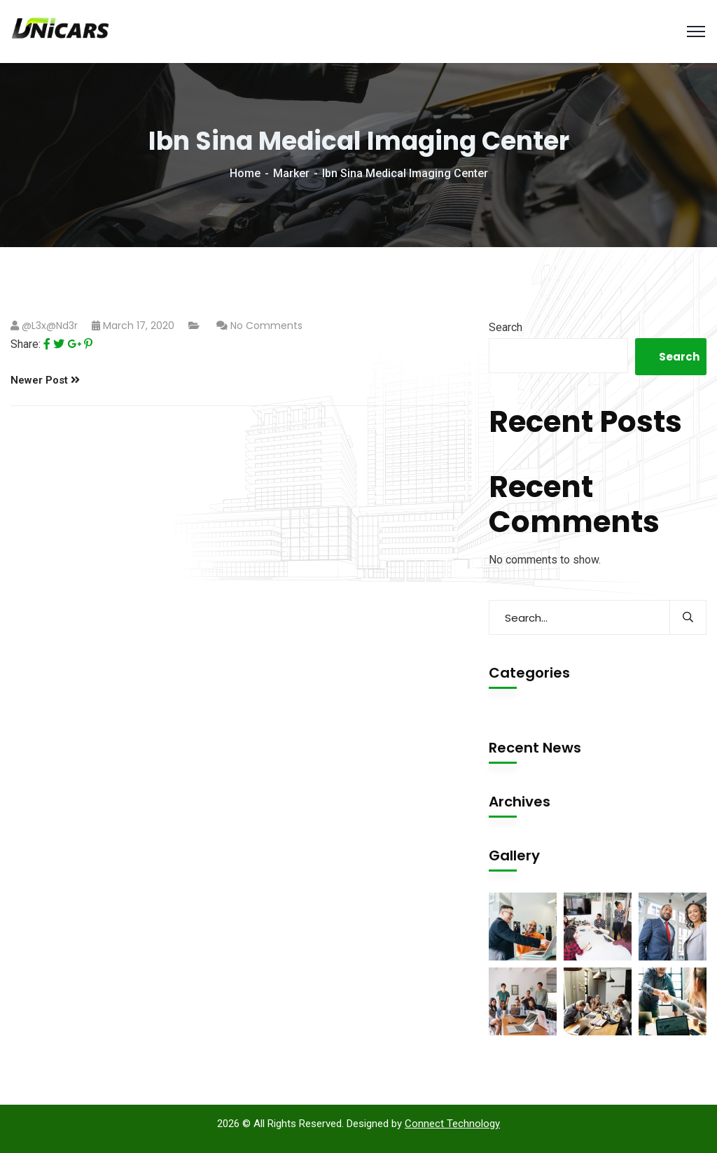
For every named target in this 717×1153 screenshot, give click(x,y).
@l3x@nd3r (50, 326)
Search (505, 327)
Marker (291, 173)
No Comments (266, 326)
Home (245, 173)
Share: (26, 344)
